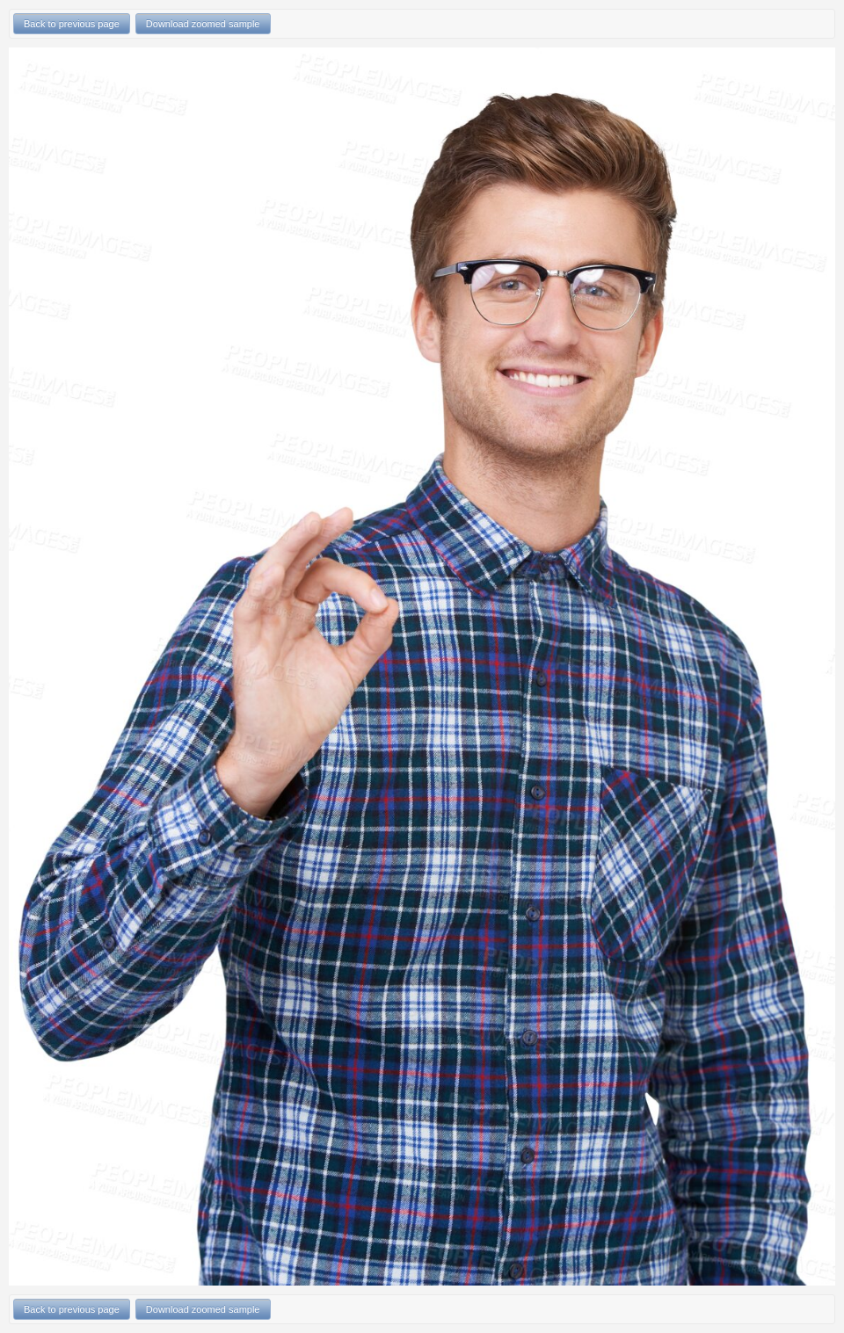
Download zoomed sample (203, 23)
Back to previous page (72, 23)
